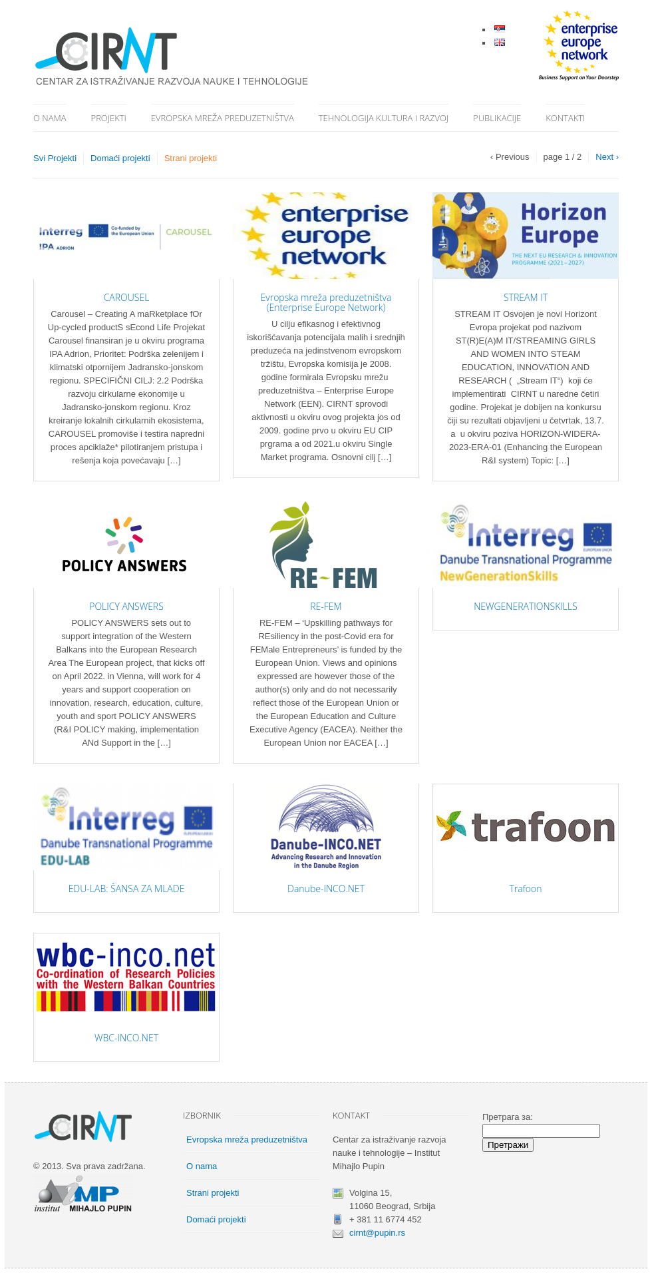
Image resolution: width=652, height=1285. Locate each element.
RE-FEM (325, 606)
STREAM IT (526, 297)
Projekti (108, 118)
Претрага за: (507, 1117)
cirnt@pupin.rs (377, 1233)
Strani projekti (190, 158)
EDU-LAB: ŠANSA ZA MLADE (127, 888)
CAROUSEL (127, 297)
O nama (50, 118)
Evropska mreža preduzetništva (222, 118)
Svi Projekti (55, 158)
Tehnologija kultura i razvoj (383, 118)
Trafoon (525, 888)
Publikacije (497, 118)
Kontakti (565, 118)
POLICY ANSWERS (126, 606)
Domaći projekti (120, 158)
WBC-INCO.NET (126, 1037)
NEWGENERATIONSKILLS (525, 606)
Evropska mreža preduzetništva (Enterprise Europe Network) (326, 302)
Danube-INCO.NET (326, 888)
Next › (607, 157)
